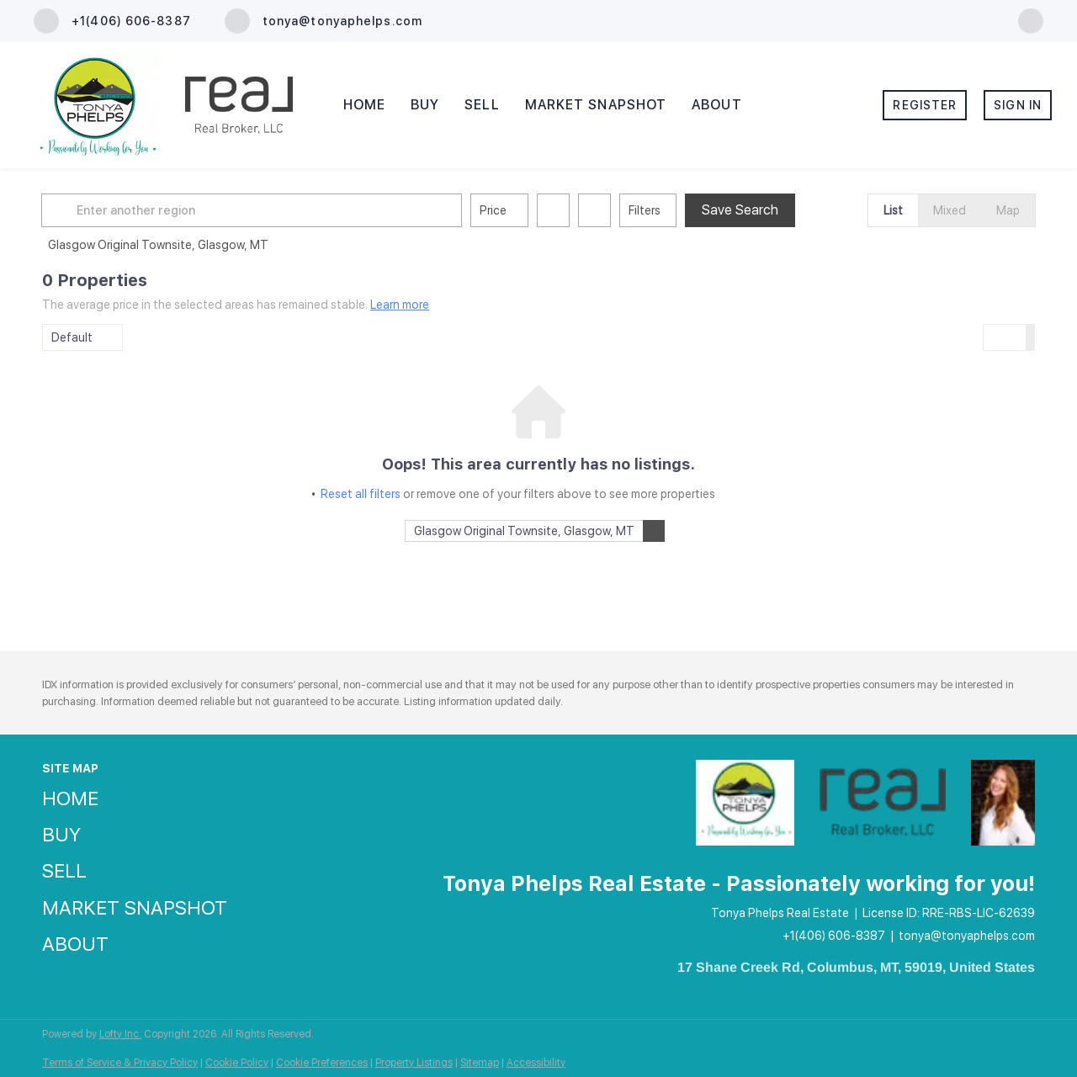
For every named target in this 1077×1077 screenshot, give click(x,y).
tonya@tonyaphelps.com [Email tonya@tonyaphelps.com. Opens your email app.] (967, 935)
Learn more (399, 304)
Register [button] (925, 105)
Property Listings (414, 1063)
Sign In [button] (1018, 105)
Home (364, 105)
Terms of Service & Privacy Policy (120, 1063)
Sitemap (479, 1063)
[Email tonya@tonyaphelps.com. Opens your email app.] (323, 21)
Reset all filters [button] (361, 494)
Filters (645, 210)
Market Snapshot (596, 105)
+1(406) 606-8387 (834, 935)
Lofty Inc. (120, 1034)
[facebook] (1030, 20)
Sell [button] (481, 105)
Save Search (741, 210)
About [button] (717, 105)
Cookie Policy (236, 1063)
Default (72, 337)
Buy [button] (425, 105)
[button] (62, 210)
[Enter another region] (259, 210)
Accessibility (536, 1063)
